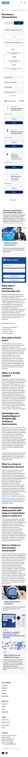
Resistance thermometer (15, 156)
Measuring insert (16, 176)
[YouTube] (3, 753)
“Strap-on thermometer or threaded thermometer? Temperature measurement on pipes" (13, 496)
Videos (5, 629)
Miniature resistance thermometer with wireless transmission (17, 132)
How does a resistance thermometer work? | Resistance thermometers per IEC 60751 (14, 635)
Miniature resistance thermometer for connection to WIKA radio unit (17, 109)
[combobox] (14, 77)
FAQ (5, 652)
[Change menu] (24, 2)
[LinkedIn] (6, 753)
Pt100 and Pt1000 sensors (15, 427)
